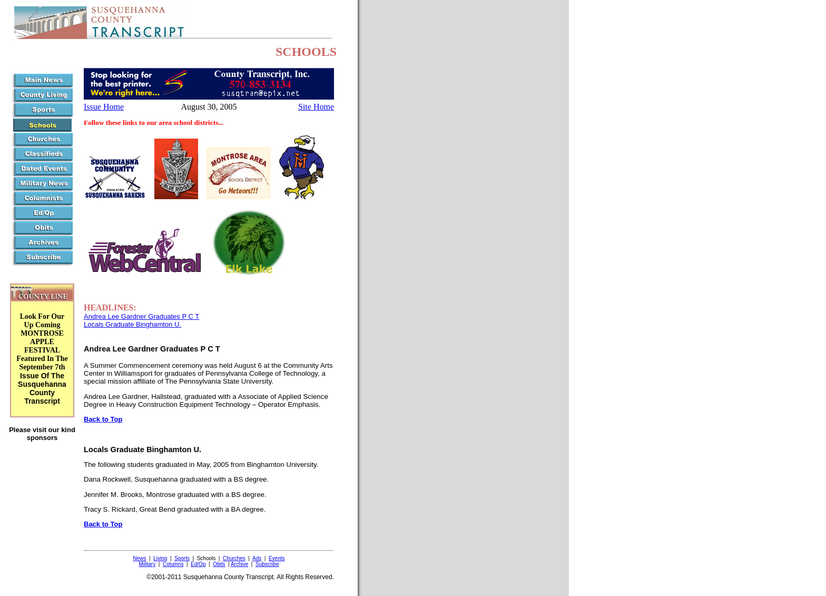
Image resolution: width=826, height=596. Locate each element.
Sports (182, 558)
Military (147, 564)
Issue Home (104, 106)
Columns (173, 564)
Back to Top (103, 419)
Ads (256, 558)
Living (160, 558)
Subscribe (267, 564)
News (139, 558)
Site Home (316, 106)
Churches (234, 558)
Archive (239, 564)
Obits (219, 564)
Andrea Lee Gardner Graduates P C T (141, 316)
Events (277, 558)
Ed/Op (198, 564)
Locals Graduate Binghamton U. (132, 324)
